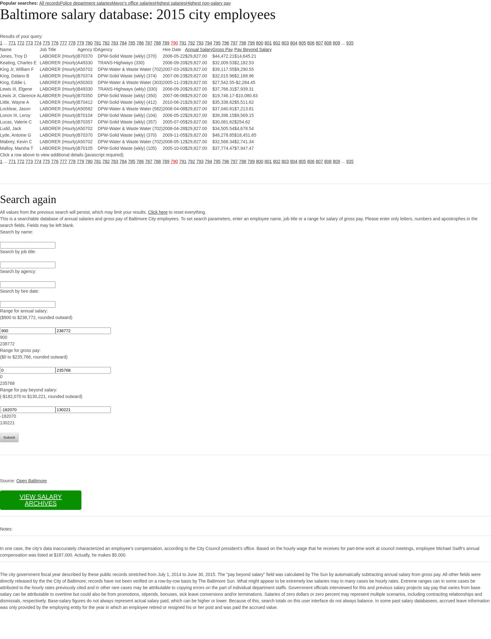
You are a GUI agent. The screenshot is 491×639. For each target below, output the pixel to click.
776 (55, 42)
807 (319, 42)
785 (131, 42)
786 (140, 42)
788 (157, 42)
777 (63, 42)
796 (225, 42)
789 (165, 42)
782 (106, 42)
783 (114, 42)
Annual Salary (198, 49)
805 (302, 42)
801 (268, 42)
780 (89, 42)
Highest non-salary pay (208, 3)
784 (123, 42)
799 (251, 42)
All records (49, 3)
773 (29, 42)
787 (148, 42)
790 (174, 42)
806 (310, 42)
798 (242, 42)
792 (191, 42)
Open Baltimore (31, 480)
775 (46, 42)
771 (12, 42)
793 (200, 42)
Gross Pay (222, 49)
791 (182, 42)
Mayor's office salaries (133, 3)
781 (97, 42)
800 (259, 42)
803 (285, 42)
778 (71, 42)
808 (328, 42)
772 (20, 42)
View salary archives (40, 500)
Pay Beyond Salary (252, 49)
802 (276, 42)
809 (336, 42)
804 (293, 42)
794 (208, 42)
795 (216, 42)
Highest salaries (170, 3)
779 (80, 42)
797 (234, 42)
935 (350, 42)
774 (37, 42)
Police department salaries (85, 3)
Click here (158, 212)
